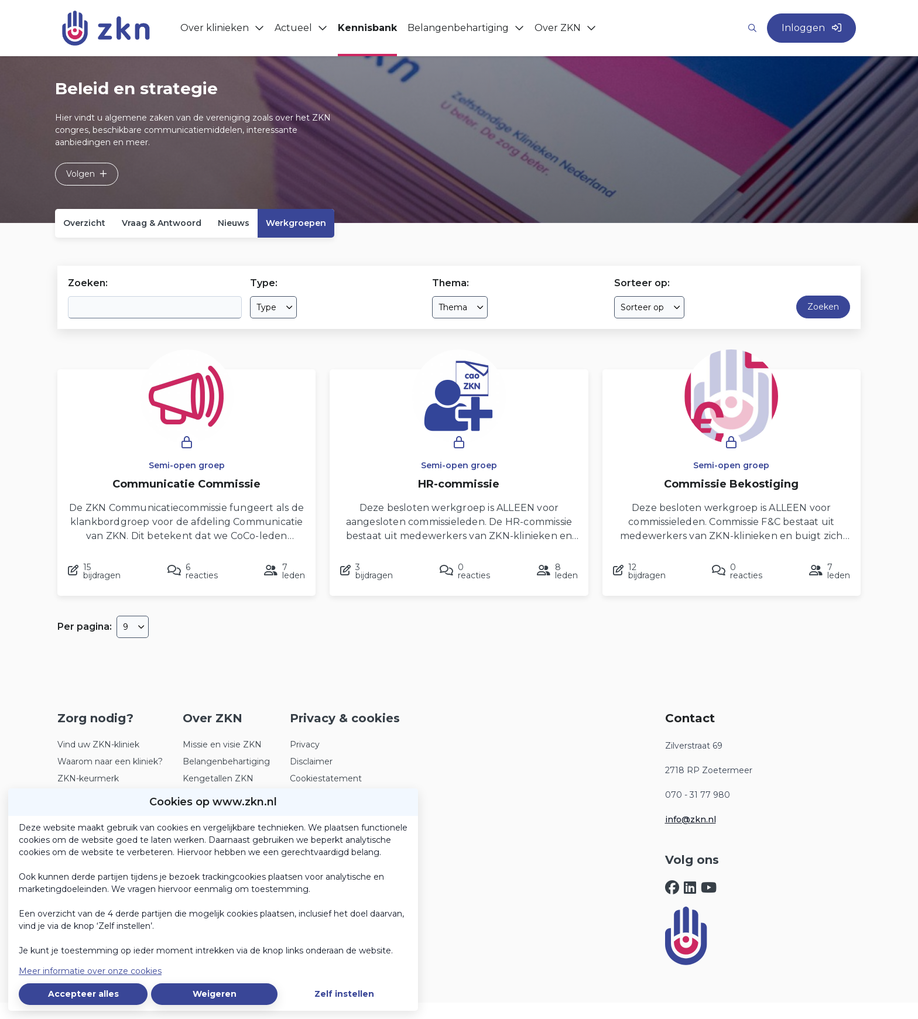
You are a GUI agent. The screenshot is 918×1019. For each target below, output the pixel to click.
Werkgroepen (296, 223)
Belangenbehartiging (226, 761)
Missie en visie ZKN (222, 744)
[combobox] (273, 307)
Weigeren (215, 994)
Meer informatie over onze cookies (90, 971)
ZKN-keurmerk (88, 778)
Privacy (305, 744)
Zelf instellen (344, 994)
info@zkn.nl (690, 819)
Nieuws (233, 223)
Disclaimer (311, 761)
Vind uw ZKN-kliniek (98, 744)
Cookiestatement (326, 778)
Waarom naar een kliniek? (110, 761)
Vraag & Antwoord (161, 223)
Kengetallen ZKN (218, 778)
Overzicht (84, 223)
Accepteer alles (83, 994)
